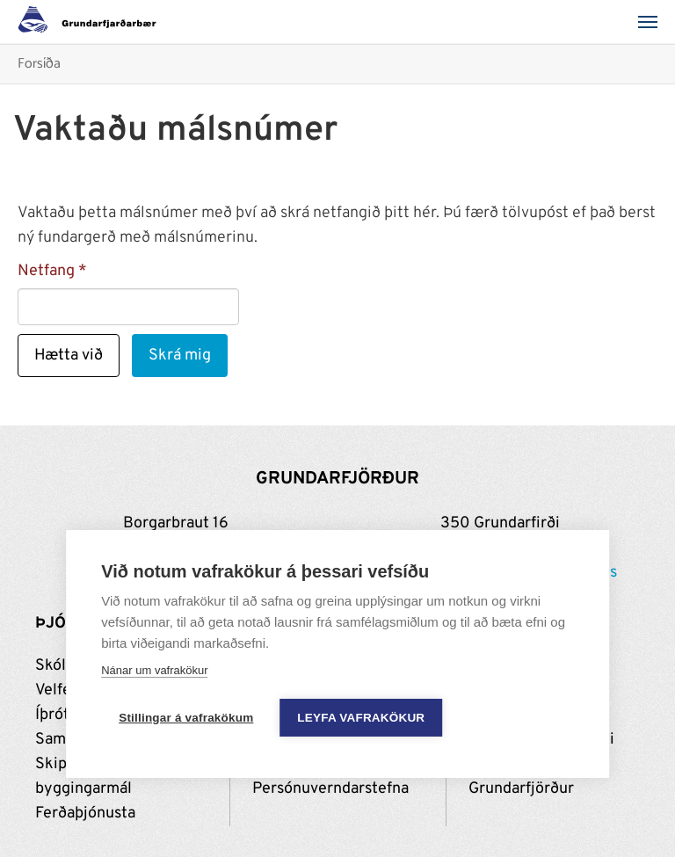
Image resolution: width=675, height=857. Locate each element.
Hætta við (68, 355)
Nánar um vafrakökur (154, 670)
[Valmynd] (653, 22)
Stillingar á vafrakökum (186, 717)
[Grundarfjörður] (92, 22)
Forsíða (39, 65)
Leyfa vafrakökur (361, 717)
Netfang (46, 271)
